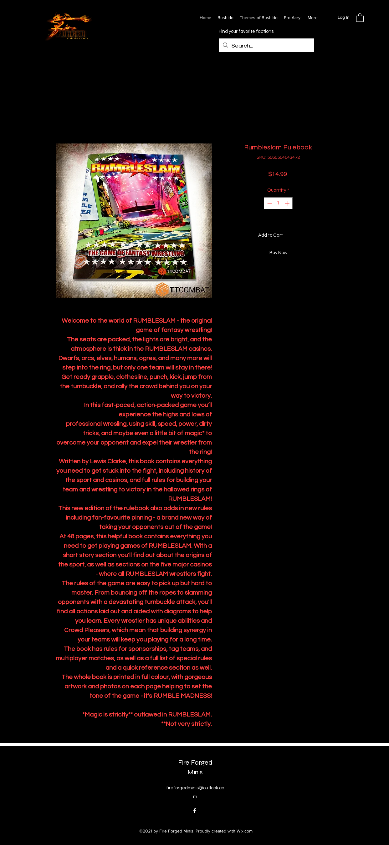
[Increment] (288, 203)
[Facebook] (195, 810)
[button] (360, 17)
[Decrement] (269, 203)
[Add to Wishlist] (327, 235)
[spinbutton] (278, 203)
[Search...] (266, 45)
